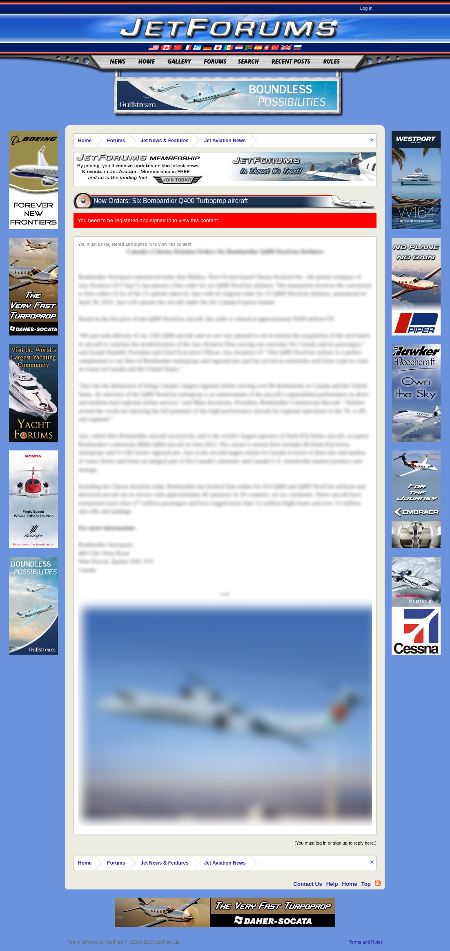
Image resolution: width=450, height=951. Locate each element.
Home (146, 61)
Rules (331, 61)
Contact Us (307, 884)
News (118, 61)
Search (248, 61)
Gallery (179, 61)
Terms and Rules (366, 942)
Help (332, 884)
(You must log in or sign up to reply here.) (335, 843)
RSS (378, 883)
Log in (366, 8)
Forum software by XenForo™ (124, 942)
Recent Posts (291, 61)
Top (366, 884)
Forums (215, 61)
